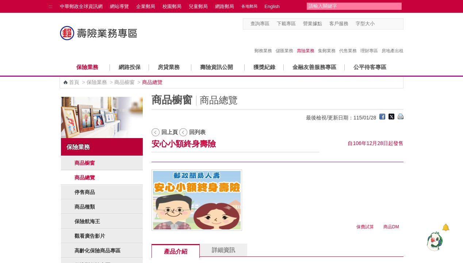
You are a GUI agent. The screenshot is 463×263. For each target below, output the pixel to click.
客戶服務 (338, 23)
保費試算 (365, 226)
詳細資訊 (223, 250)
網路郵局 (224, 6)
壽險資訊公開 (216, 67)
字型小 (379, 24)
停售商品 (84, 192)
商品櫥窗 (124, 82)
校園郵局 (171, 6)
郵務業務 (263, 43)
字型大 (393, 24)
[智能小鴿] (433, 241)
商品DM (391, 226)
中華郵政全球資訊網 (81, 6)
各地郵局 (249, 6)
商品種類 (84, 207)
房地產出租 (392, 43)
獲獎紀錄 (264, 67)
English (272, 6)
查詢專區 (259, 23)
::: (51, 6)
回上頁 (169, 132)
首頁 (74, 82)
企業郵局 (145, 6)
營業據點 (312, 23)
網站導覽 (119, 6)
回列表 (197, 132)
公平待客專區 (369, 67)
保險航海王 (87, 221)
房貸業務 (169, 67)
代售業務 (348, 43)
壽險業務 (305, 43)
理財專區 (369, 43)
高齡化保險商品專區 (97, 251)
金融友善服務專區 (314, 67)
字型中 (386, 24)
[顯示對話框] (445, 227)
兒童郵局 (198, 6)
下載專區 (286, 23)
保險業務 (87, 67)
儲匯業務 (284, 43)
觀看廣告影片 (89, 236)
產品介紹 (175, 251)
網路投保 (130, 67)
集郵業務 (327, 43)
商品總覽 (84, 177)
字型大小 (365, 23)
